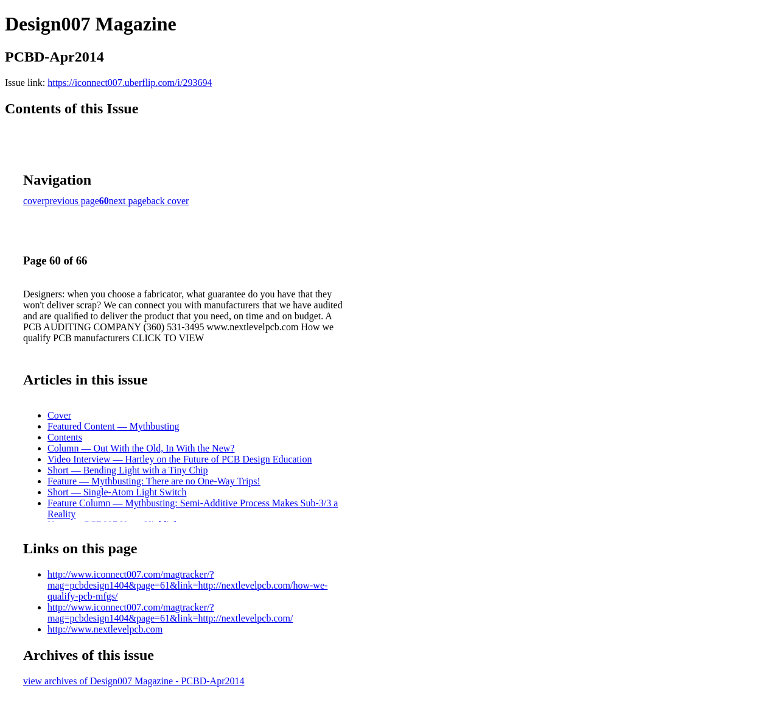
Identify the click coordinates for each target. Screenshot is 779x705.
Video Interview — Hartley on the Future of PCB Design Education (179, 459)
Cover (59, 415)
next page (128, 201)
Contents (64, 437)
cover (34, 201)
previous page (72, 201)
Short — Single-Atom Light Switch (116, 492)
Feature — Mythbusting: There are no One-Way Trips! (153, 481)
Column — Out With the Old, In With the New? (140, 448)
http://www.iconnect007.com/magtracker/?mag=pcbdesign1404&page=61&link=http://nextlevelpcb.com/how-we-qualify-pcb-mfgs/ (187, 585)
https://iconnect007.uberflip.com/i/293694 (129, 82)
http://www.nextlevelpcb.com (104, 629)
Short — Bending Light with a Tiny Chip (127, 470)
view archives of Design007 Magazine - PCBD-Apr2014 (133, 681)
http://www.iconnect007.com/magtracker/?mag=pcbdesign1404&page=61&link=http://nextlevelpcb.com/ (170, 612)
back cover (168, 201)
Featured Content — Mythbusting (113, 426)
